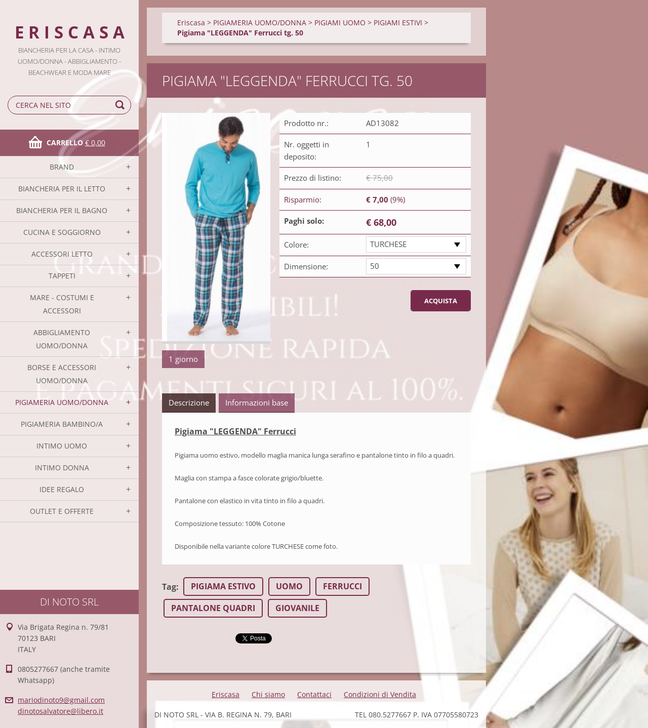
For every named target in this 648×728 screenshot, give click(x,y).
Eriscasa (191, 22)
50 (374, 266)
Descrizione (189, 402)
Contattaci (314, 694)
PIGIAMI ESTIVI (398, 22)
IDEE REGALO (61, 489)
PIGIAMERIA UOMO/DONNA (61, 402)
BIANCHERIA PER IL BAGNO (61, 210)
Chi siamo (268, 694)
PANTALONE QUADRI (213, 608)
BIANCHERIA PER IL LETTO (61, 188)
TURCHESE (388, 244)
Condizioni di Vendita (380, 694)
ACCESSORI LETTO (62, 254)
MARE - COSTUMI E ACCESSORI (62, 304)
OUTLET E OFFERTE (62, 511)
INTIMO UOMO (61, 446)
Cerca (121, 105)
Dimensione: (306, 266)
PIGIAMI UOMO (340, 22)
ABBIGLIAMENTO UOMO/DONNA (61, 339)
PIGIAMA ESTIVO (223, 586)
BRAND (62, 167)
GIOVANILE (297, 608)
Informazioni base (256, 402)
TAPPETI (62, 275)
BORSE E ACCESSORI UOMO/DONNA (61, 373)
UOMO (289, 586)
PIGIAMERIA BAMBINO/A (62, 424)
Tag (169, 586)
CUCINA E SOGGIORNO (62, 232)
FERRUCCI (342, 586)
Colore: (296, 244)
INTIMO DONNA (62, 467)
